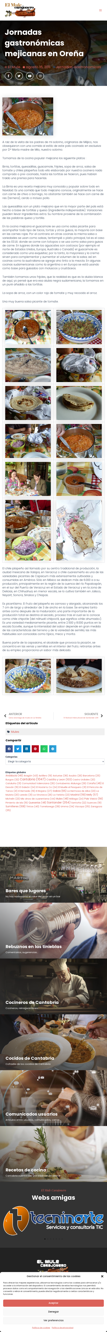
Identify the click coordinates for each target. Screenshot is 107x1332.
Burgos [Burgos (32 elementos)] (12, 779)
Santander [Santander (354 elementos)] (59, 802)
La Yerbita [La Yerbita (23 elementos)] (61, 794)
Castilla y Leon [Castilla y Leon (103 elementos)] (59, 779)
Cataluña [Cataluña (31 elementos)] (13, 783)
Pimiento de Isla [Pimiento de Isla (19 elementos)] (17, 802)
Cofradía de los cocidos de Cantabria (28, 1064)
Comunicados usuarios (32, 1114)
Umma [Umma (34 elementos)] (67, 806)
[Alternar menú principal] (100, 10)
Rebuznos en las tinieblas (34, 946)
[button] (102, 1276)
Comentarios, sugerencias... (22, 952)
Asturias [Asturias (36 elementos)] (60, 775)
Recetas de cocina (26, 1170)
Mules (15, 732)
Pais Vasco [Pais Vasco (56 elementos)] (93, 798)
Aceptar (53, 1303)
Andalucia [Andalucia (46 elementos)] (14, 775)
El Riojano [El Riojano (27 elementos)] (44, 791)
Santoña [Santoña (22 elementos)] (79, 802)
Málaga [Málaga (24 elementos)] (76, 798)
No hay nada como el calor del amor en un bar (33, 896)
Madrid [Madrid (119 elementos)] (78, 795)
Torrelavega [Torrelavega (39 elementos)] (50, 806)
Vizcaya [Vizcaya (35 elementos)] (82, 806)
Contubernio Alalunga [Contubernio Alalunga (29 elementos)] (71, 783)
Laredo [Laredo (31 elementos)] (26, 794)
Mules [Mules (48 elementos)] (62, 798)
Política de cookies (41, 1327)
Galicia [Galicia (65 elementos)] (60, 791)
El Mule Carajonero (53, 1190)
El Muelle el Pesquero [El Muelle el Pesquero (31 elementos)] (72, 787)
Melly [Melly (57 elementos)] (92, 794)
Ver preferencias (53, 1320)
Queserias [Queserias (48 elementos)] (37, 802)
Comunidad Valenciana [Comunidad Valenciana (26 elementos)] (38, 783)
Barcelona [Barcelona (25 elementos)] (91, 775)
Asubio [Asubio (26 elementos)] (75, 775)
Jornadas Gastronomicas (78, 67)
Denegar (53, 1311)
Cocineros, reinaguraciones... (22, 1008)
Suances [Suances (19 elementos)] (94, 802)
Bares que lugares (26, 891)
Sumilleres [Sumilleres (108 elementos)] (16, 806)
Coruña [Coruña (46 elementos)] (94, 783)
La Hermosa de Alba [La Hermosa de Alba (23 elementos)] (81, 791)
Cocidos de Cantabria (30, 1058)
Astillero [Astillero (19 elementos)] (45, 775)
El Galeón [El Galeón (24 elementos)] (27, 787)
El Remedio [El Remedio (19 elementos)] (26, 791)
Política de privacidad (62, 1327)
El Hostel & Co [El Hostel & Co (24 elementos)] (47, 787)
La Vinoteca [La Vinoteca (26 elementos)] (42, 794)
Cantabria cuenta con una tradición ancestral (33, 1175)
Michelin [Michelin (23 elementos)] (13, 798)
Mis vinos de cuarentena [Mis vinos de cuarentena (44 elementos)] (38, 798)
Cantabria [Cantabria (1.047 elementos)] (33, 779)
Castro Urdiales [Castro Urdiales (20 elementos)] (84, 779)
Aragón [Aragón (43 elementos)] (31, 775)
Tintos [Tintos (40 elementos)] (32, 806)
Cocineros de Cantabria (32, 1002)
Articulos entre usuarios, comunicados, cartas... (33, 1119)
